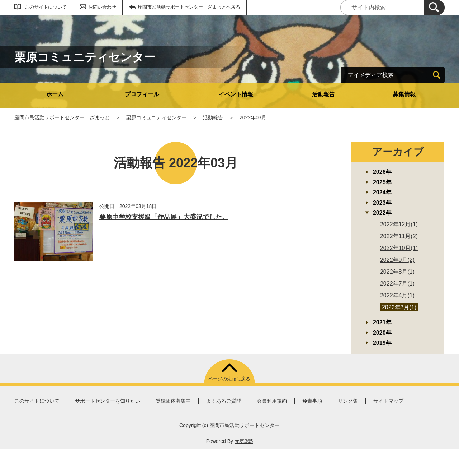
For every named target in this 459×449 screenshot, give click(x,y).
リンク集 (348, 401)
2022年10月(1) (399, 248)
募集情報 (404, 94)
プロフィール (142, 94)
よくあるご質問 (223, 401)
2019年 (382, 343)
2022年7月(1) (397, 284)
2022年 (382, 213)
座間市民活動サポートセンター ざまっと (62, 117)
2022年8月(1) (397, 272)
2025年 (382, 182)
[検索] (434, 7)
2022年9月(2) (397, 260)
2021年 (382, 322)
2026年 (382, 172)
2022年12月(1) (399, 224)
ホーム (54, 94)
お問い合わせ (102, 7)
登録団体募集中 (173, 401)
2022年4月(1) (397, 295)
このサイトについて (46, 7)
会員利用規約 (272, 401)
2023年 (382, 203)
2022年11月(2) (399, 236)
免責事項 (312, 401)
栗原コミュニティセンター (156, 117)
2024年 (382, 192)
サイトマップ (388, 401)
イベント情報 (236, 94)
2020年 (382, 333)
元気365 (244, 441)
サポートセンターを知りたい (107, 401)
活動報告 (323, 94)
